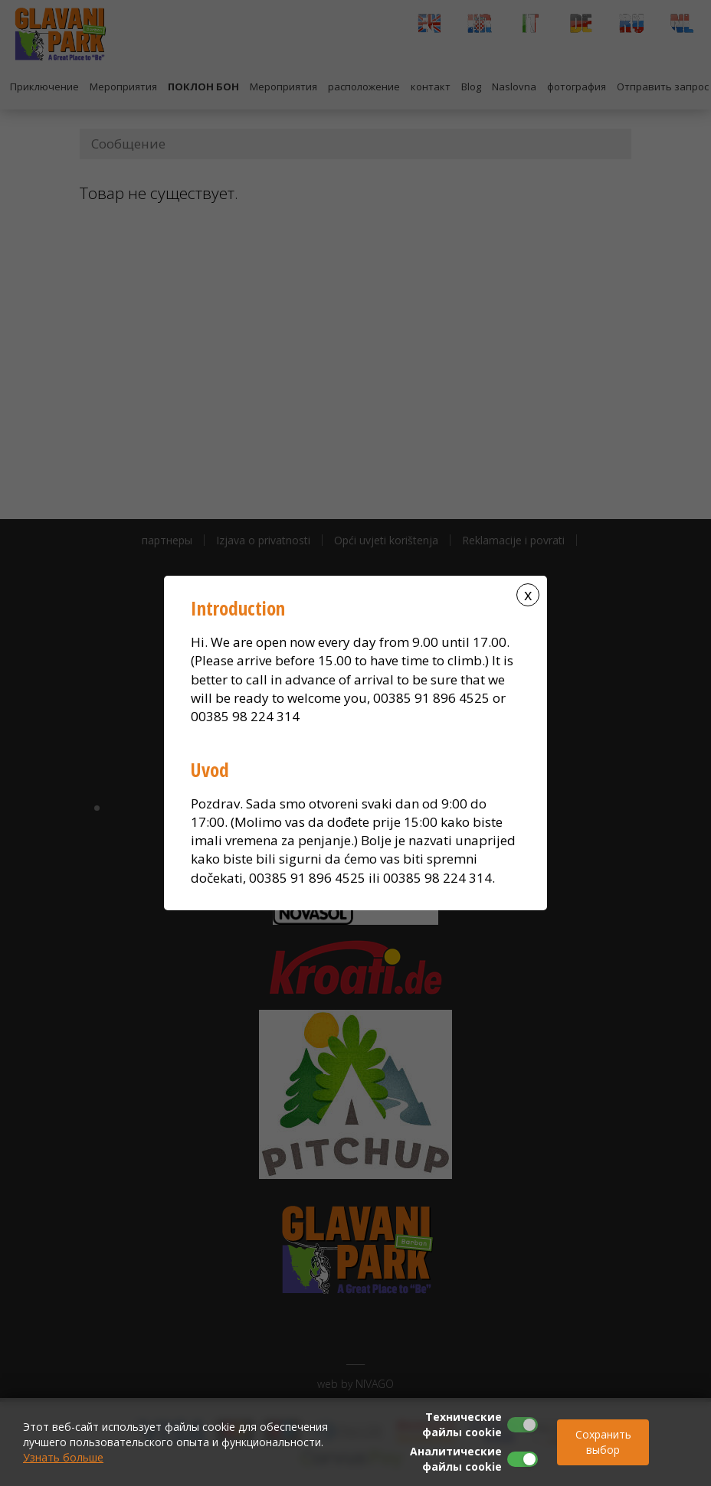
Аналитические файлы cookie (456, 1459)
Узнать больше (63, 1457)
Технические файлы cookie (462, 1424)
